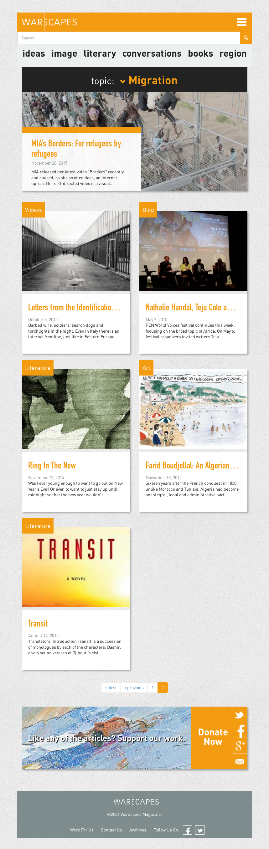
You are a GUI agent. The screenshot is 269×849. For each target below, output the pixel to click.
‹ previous (134, 687)
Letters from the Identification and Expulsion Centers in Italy (116, 308)
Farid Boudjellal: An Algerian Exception (203, 466)
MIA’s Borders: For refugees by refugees (76, 150)
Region (233, 53)
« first (111, 687)
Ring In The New (52, 466)
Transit (38, 624)
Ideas (34, 53)
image (64, 53)
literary (100, 53)
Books (200, 53)
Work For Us (82, 829)
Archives (137, 829)
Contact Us (111, 829)
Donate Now (213, 736)
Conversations (152, 53)
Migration (149, 79)
